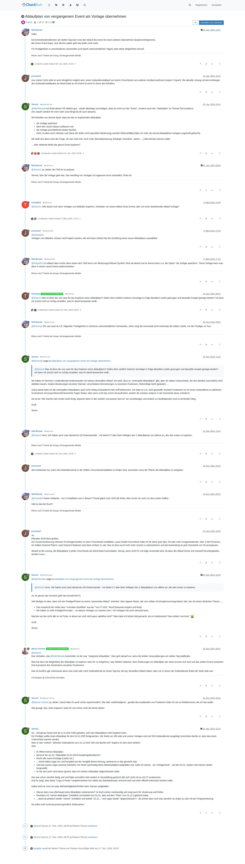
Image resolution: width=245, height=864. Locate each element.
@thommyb (49, 322)
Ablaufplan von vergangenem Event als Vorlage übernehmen (80, 361)
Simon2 (34, 104)
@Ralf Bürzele (46, 104)
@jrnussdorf (49, 494)
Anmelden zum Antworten (211, 23)
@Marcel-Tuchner (40, 702)
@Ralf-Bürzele (38, 108)
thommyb (35, 294)
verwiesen (93, 826)
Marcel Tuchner (38, 649)
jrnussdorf (36, 76)
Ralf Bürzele (36, 30)
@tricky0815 (48, 231)
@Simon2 (48, 165)
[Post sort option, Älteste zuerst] (195, 22)
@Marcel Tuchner (47, 698)
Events (29, 22)
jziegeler (37, 848)
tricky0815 (36, 202)
